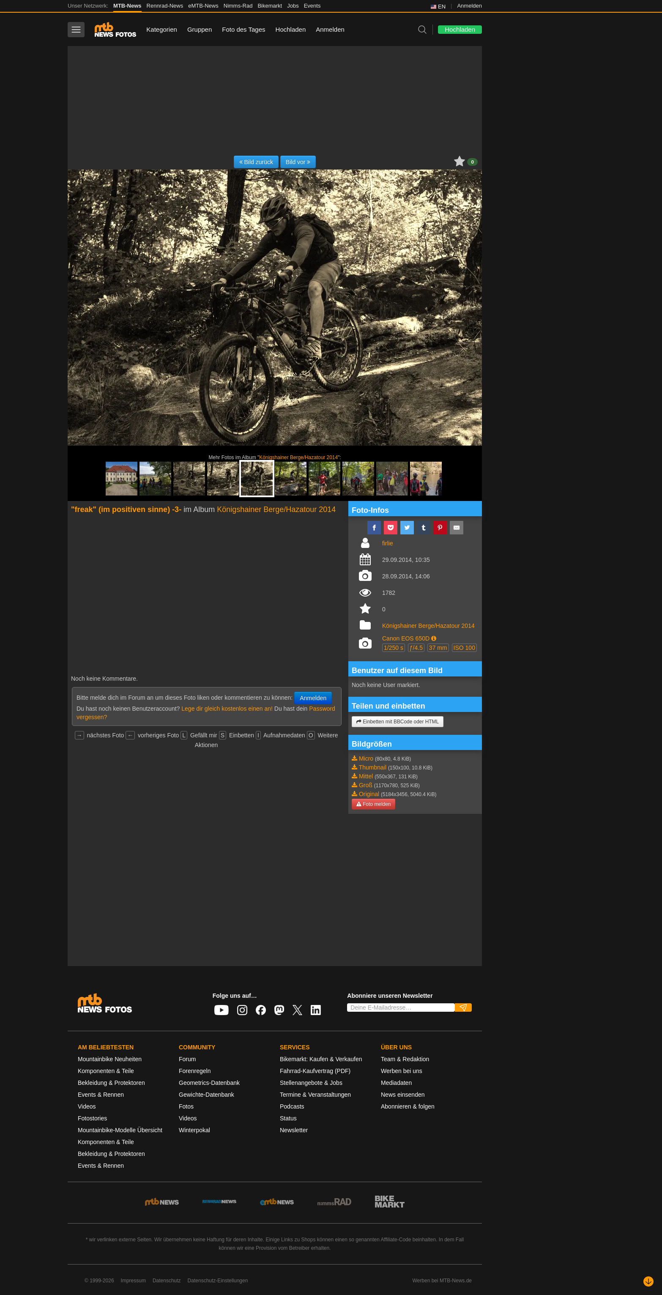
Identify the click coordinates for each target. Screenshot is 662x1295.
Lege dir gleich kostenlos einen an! (227, 708)
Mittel (366, 776)
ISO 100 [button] (464, 647)
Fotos (186, 1106)
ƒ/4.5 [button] (416, 647)
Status (288, 1118)
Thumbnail (372, 767)
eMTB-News (203, 6)
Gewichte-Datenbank (206, 1094)
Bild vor (298, 162)
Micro (366, 758)
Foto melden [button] (373, 804)
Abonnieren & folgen (408, 1106)
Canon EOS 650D (405, 638)
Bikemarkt (269, 6)
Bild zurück (256, 162)
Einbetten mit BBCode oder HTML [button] (397, 722)
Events (312, 6)
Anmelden (469, 6)
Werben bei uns (401, 1071)
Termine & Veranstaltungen (315, 1094)
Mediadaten (396, 1082)
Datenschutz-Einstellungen (218, 1281)
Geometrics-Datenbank (209, 1082)
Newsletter (294, 1130)
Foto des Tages (243, 29)
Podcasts (292, 1106)
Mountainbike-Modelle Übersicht (120, 1130)
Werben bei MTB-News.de (442, 1281)
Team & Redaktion (405, 1059)
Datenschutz (167, 1281)
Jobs (292, 6)
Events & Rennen (101, 1094)
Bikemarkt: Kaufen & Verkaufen (321, 1059)
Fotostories (92, 1118)
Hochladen (291, 29)
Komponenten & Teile (106, 1071)
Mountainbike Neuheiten (110, 1059)
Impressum (133, 1281)
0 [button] (472, 162)
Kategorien (161, 29)
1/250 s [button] (393, 647)
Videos (87, 1106)
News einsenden (403, 1094)
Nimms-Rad (238, 6)
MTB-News (127, 6)
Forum (187, 1059)
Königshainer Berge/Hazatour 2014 (298, 457)
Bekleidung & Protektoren (111, 1082)
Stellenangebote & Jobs (311, 1082)
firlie (387, 543)
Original (369, 794)
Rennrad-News (165, 6)
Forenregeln (195, 1071)
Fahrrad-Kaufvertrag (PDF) (315, 1071)
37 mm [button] (438, 647)
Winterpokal (194, 1130)
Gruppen (199, 29)
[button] (433, 638)
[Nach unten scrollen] (648, 1281)
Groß (365, 785)
